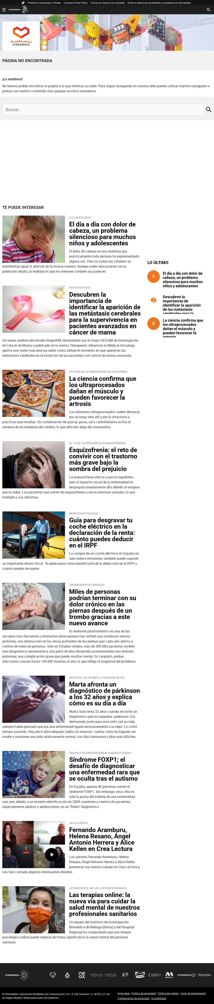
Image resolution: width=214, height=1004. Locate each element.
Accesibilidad (158, 998)
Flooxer (204, 975)
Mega (111, 975)
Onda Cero (140, 975)
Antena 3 (53, 975)
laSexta (67, 975)
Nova (96, 975)
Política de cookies (168, 993)
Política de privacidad (143, 993)
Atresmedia (17, 975)
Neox (82, 975)
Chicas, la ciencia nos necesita (107, 2)
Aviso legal (123, 993)
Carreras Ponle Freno (76, 2)
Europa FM (154, 975)
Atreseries (125, 975)
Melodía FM (169, 975)
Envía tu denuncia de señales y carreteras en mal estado (159, 2)
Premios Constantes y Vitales (44, 2)
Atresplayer (186, 975)
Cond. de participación (193, 993)
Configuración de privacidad (133, 998)
